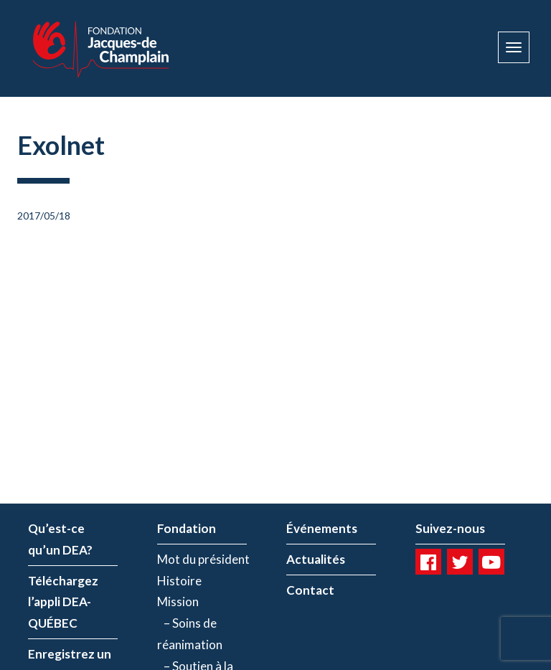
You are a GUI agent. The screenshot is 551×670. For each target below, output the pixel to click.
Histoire (179, 580)
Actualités (315, 559)
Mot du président (203, 559)
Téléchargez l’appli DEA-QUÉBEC (63, 602)
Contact (310, 590)
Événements (321, 528)
